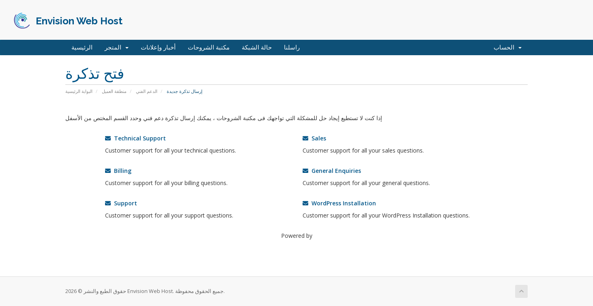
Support (121, 203)
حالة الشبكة (257, 47)
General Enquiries (332, 171)
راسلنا (292, 47)
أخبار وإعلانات (158, 47)
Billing (118, 171)
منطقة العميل (114, 91)
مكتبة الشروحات (209, 47)
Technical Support (135, 138)
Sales (314, 138)
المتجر (117, 47)
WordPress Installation (339, 203)
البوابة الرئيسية (78, 91)
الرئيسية (81, 47)
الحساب (508, 47)
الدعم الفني (146, 91)
